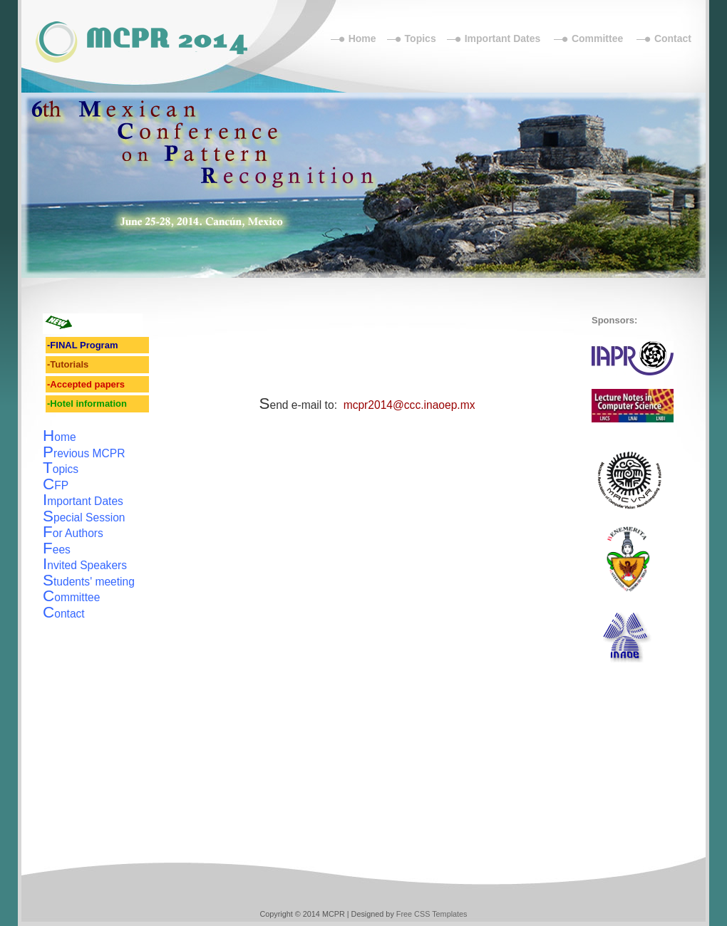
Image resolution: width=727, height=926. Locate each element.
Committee (597, 38)
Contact (672, 38)
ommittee (71, 597)
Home (362, 38)
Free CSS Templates (432, 914)
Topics (420, 38)
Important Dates (503, 38)
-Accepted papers (86, 384)
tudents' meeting (89, 582)
